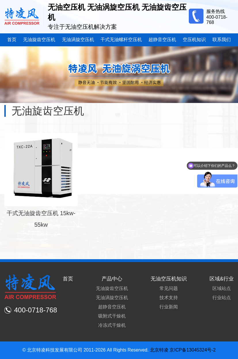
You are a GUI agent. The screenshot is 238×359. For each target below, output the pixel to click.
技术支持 (168, 297)
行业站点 (221, 297)
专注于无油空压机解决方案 (82, 27)
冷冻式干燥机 (112, 325)
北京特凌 (159, 349)
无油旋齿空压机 (39, 39)
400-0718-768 (30, 310)
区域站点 (221, 288)
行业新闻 (168, 306)
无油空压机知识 (169, 279)
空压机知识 (194, 39)
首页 (11, 39)
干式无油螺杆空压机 (121, 39)
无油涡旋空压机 (78, 39)
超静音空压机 (162, 39)
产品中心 (112, 279)
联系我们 (221, 39)
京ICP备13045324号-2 (193, 349)
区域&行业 (222, 279)
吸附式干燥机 (112, 316)
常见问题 (168, 288)
